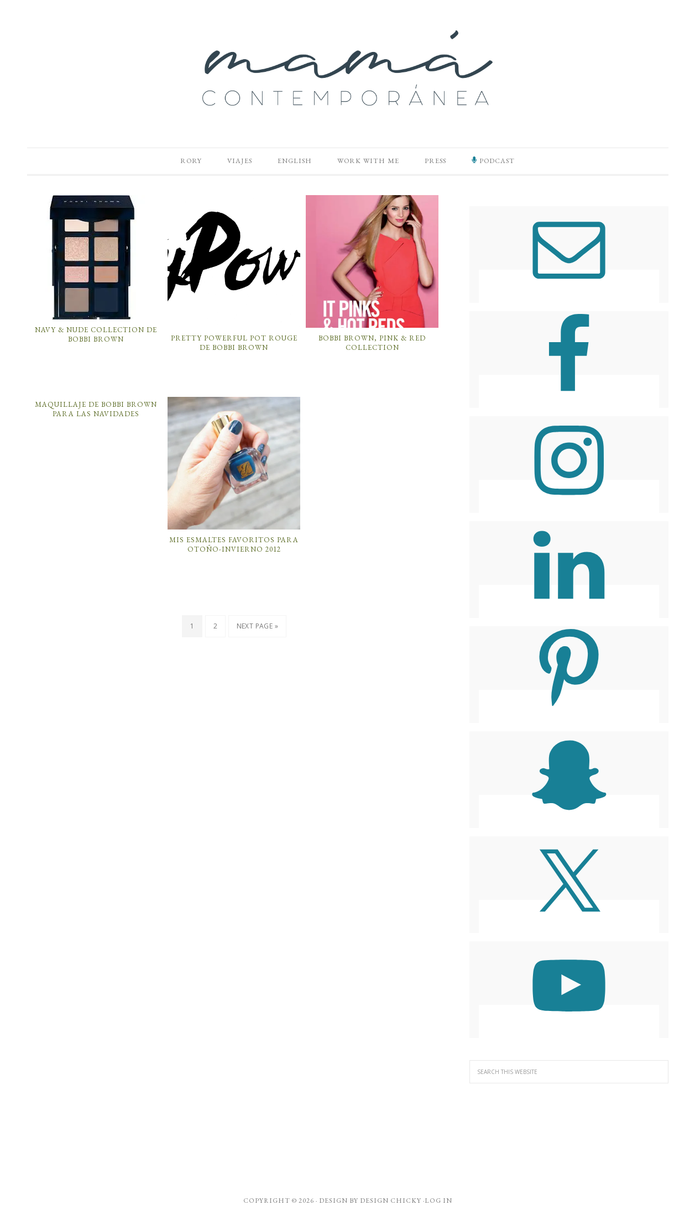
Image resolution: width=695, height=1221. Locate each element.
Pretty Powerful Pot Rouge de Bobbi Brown (234, 345)
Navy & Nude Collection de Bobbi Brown (96, 337)
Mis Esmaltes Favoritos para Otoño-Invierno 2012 (234, 547)
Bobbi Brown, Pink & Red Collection (372, 345)
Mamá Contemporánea (347, 68)
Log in (438, 1203)
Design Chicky (390, 1203)
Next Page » (257, 628)
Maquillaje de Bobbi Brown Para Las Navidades (96, 412)
